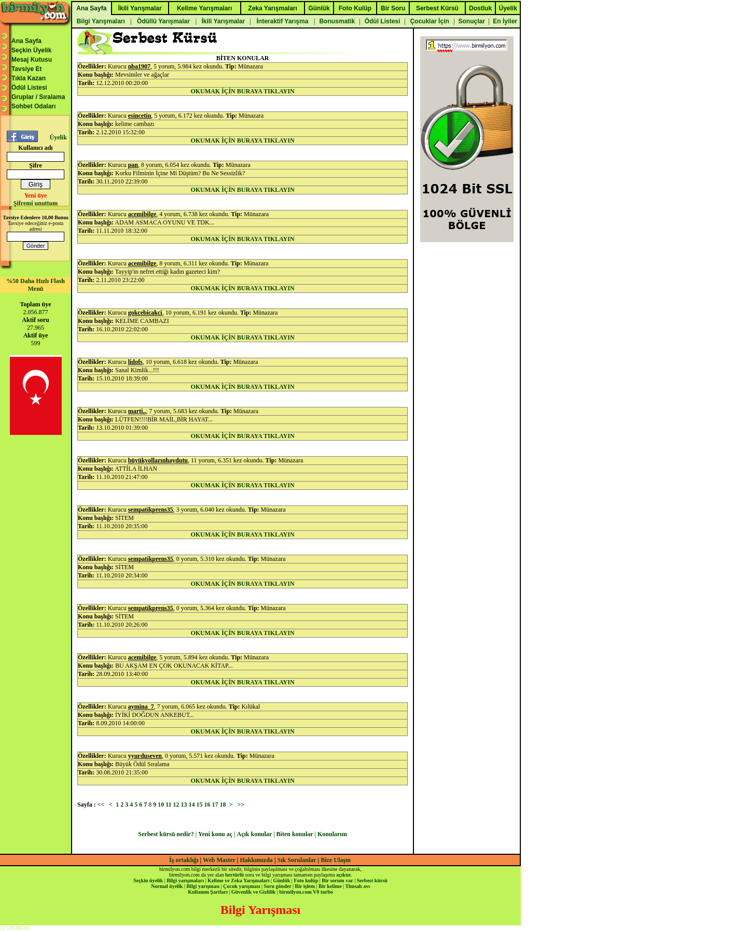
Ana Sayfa (26, 41)
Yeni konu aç (215, 834)
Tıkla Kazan (28, 78)
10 (161, 804)
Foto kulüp (306, 880)
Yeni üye (35, 195)
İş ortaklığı (183, 860)
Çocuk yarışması (241, 886)
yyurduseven (145, 755)
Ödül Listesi (29, 87)
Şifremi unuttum (35, 203)
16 (207, 804)
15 (200, 804)
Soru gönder (278, 886)
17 (215, 804)
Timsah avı (357, 886)
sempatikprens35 (150, 509)
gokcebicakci (145, 312)
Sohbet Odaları (33, 106)
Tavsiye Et (26, 69)
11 (168, 804)
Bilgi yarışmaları (185, 880)
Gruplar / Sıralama (38, 97)
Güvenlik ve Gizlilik (253, 892)
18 (223, 804)
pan (133, 164)
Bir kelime (330, 886)
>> (240, 804)
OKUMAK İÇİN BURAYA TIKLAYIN (242, 91)
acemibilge (142, 214)
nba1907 (139, 66)
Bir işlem (305, 886)
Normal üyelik (167, 886)
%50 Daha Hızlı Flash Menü (35, 284)
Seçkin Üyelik (31, 50)
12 (176, 804)
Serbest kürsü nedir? (165, 834)
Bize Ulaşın (336, 860)
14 (192, 804)
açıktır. (344, 875)
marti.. (137, 411)
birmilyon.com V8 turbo (306, 892)
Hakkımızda (256, 860)
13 (184, 804)
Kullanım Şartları (207, 892)
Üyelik (57, 137)
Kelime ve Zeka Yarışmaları (238, 880)
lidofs (135, 361)
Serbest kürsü (372, 880)
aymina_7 (141, 706)
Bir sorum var (337, 880)
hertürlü (234, 875)
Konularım (332, 834)
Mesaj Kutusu (31, 59)
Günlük (281, 880)
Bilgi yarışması (202, 886)
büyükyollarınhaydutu (158, 460)
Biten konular (294, 834)
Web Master (220, 860)
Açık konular (254, 834)
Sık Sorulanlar (297, 860)
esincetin (139, 115)
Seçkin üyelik (148, 880)
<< (101, 804)
